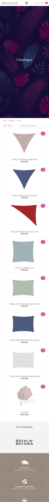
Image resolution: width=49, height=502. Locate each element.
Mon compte (42, 3)
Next (45, 443)
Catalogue (12, 120)
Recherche (39, 3)
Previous (3, 443)
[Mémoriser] (43, 133)
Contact (35, 3)
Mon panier (46, 3)
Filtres (8, 126)
